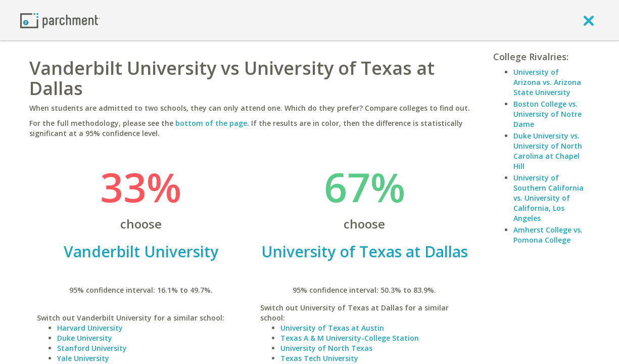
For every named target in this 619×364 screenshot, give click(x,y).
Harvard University (90, 328)
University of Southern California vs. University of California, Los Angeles (548, 198)
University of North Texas (326, 348)
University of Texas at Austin (332, 328)
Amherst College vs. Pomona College (548, 235)
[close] (589, 20)
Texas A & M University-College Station (349, 338)
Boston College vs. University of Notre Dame (547, 114)
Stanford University (92, 348)
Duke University (84, 338)
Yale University (83, 358)
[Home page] (60, 20)
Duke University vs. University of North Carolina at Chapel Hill (547, 151)
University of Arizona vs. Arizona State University (547, 82)
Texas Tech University (319, 358)
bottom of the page (211, 123)
